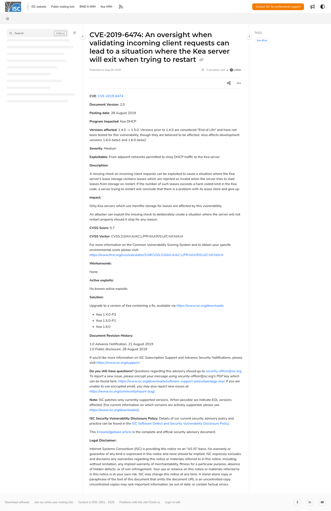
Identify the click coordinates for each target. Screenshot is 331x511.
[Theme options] (322, 6)
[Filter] (74, 33)
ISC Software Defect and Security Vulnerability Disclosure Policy (180, 423)
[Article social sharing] (228, 83)
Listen (235, 70)
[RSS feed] (120, 6)
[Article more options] (239, 83)
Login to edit (172, 502)
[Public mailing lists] (63, 7)
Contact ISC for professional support (278, 7)
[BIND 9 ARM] (88, 7)
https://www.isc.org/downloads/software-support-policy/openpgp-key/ (171, 381)
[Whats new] (312, 6)
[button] (38, 33)
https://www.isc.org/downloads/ (114, 410)
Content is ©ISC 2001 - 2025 (96, 502)
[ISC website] (38, 7)
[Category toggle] (82, 36)
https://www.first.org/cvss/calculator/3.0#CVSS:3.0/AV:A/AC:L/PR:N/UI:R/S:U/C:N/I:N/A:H (156, 255)
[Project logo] (13, 7)
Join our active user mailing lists (53, 502)
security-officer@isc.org (223, 371)
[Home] (7, 18)
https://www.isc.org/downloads (200, 305)
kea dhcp (262, 40)
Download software (17, 502)
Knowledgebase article (114, 432)
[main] (166, 259)
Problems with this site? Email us (139, 502)
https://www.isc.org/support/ (117, 362)
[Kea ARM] (106, 7)
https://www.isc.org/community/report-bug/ (122, 391)
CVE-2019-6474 (110, 96)
